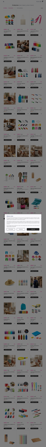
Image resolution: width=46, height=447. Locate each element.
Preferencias (21, 229)
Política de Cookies (9, 226)
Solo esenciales (11, 229)
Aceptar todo (33, 229)
